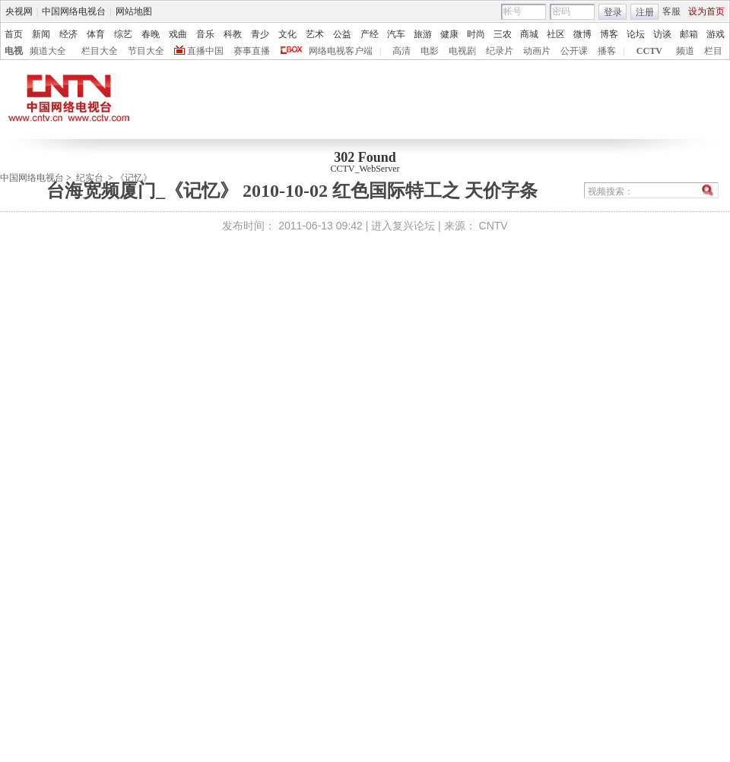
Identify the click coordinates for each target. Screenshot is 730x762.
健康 (449, 34)
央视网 (19, 11)
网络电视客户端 (341, 51)
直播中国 (205, 51)
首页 (14, 34)
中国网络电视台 (74, 11)
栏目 (713, 51)
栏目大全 (99, 51)
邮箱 (689, 34)
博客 (609, 34)
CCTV (649, 51)
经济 (68, 34)
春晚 (150, 34)
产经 (369, 34)
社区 (556, 34)
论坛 (636, 34)
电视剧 (462, 51)
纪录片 (499, 51)
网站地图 (134, 11)
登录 (613, 12)
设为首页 (706, 11)
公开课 (574, 51)
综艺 (123, 34)
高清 (401, 51)
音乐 (205, 34)
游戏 (715, 34)
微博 (582, 34)
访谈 (662, 34)
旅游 (423, 34)
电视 (14, 51)
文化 (287, 34)
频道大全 (48, 51)
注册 (645, 12)
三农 (503, 34)
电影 (430, 51)
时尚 (476, 34)
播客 (607, 51)
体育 (96, 34)
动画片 (537, 51)
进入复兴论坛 (403, 226)
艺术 (315, 34)
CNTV (493, 226)
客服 (671, 11)
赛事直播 (251, 51)
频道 (685, 51)
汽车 (396, 34)
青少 (260, 34)
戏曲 (178, 34)
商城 (529, 34)
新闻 (41, 34)
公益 (342, 34)
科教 (233, 34)
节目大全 (146, 51)
